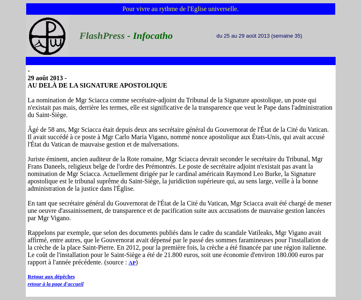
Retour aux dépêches (51, 276)
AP (132, 262)
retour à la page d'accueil (56, 284)
